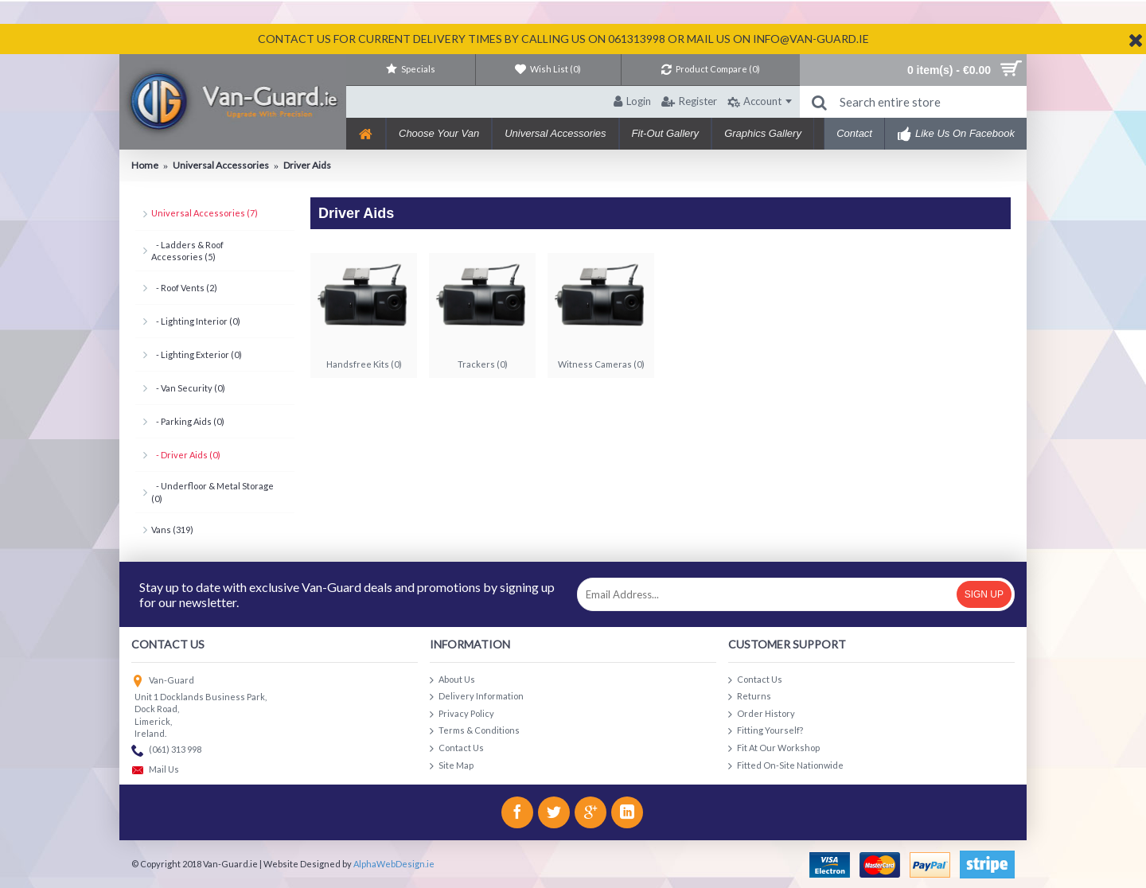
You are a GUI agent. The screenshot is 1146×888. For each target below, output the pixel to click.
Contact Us (457, 748)
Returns (749, 696)
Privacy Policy (462, 714)
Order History (761, 714)
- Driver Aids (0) (185, 455)
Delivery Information (477, 696)
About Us (452, 680)
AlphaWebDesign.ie (394, 864)
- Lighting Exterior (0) (196, 354)
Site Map (452, 766)
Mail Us (155, 770)
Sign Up (984, 594)
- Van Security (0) (188, 388)
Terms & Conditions (475, 731)
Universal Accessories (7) (204, 213)
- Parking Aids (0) (187, 421)
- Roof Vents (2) (184, 287)
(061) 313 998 (166, 750)
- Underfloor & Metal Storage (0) (212, 492)
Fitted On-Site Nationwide (786, 766)
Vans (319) (172, 529)
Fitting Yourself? (765, 731)
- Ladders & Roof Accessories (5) (187, 251)
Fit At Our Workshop (774, 748)
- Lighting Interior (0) (195, 321)
